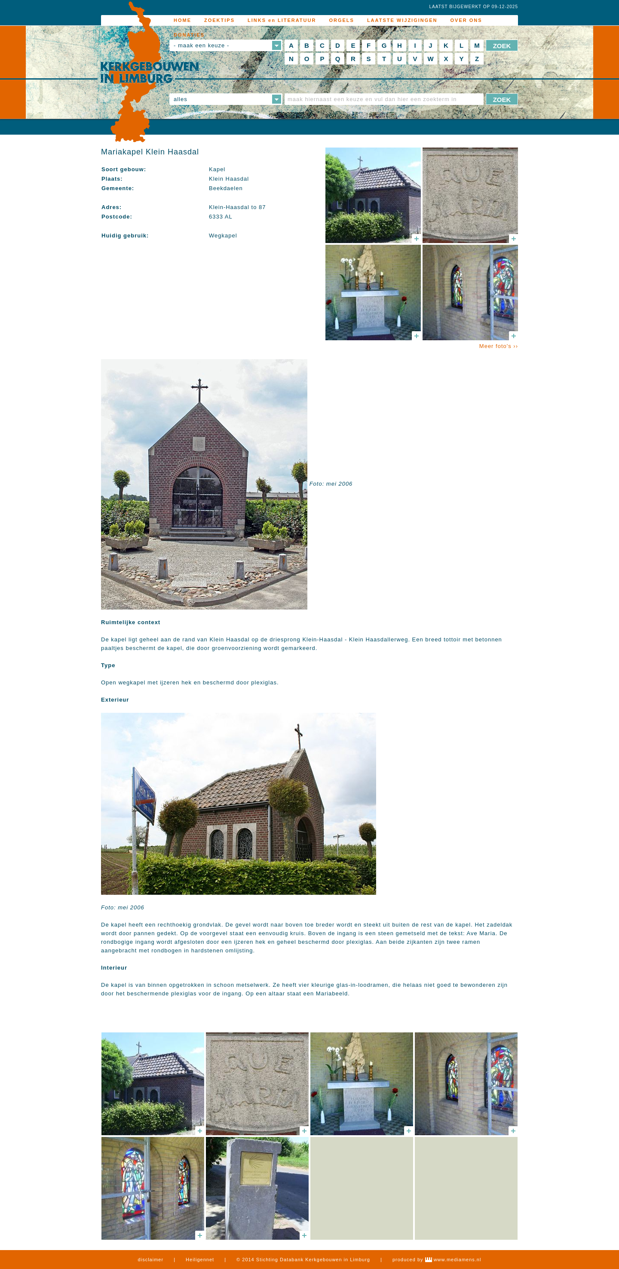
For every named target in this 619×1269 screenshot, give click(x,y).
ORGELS (341, 20)
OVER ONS (466, 20)
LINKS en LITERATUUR (282, 20)
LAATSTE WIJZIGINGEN (402, 20)
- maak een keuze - (201, 45)
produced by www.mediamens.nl (436, 1259)
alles (180, 99)
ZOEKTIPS (219, 20)
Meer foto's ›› (498, 346)
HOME (182, 20)
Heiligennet (200, 1259)
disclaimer (151, 1259)
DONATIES (189, 34)
